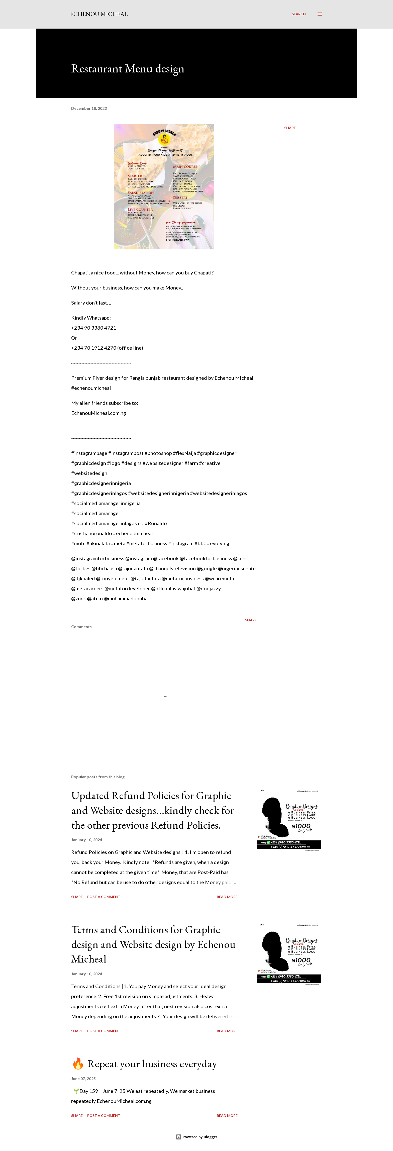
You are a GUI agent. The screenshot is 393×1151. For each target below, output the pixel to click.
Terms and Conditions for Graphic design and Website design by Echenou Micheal (153, 944)
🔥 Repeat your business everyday (144, 1063)
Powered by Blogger (196, 1136)
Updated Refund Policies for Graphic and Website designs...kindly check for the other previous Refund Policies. (152, 810)
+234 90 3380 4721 (93, 328)
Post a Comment (103, 897)
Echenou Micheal (99, 14)
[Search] (299, 14)
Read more (227, 897)
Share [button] (290, 128)
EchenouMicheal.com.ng (98, 413)
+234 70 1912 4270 (93, 348)
